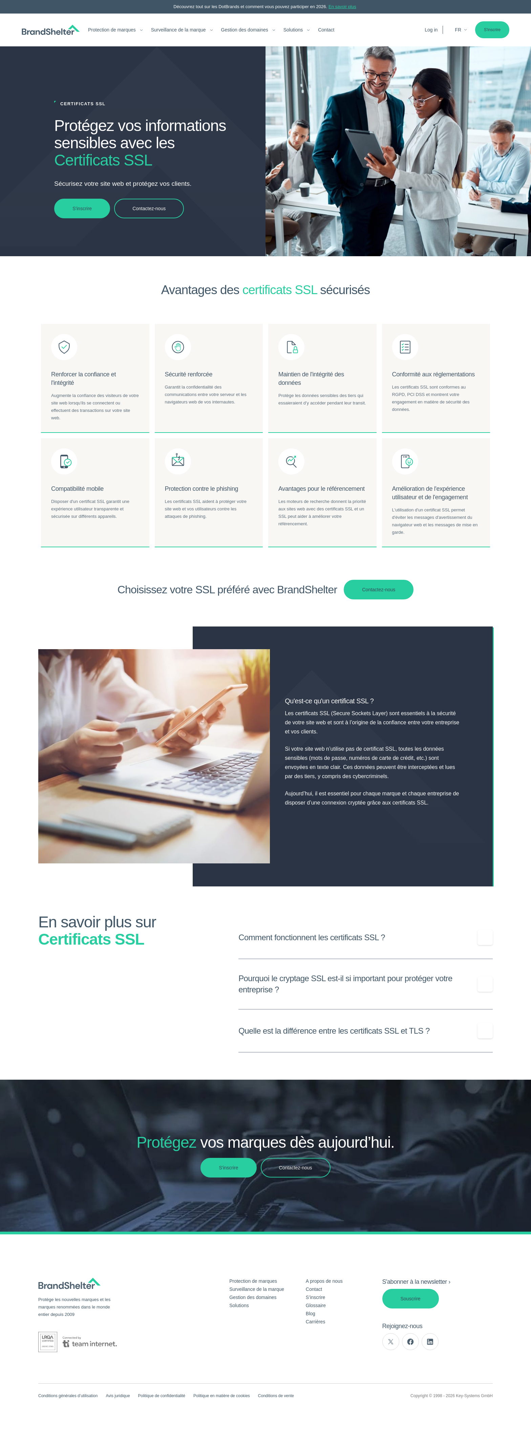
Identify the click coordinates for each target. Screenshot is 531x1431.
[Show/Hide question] (485, 937)
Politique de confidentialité (161, 1395)
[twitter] (390, 1341)
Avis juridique (118, 1395)
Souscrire (411, 1298)
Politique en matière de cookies (221, 1395)
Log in (431, 29)
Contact (326, 29)
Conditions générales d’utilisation (68, 1395)
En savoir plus (342, 6)
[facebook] (410, 1341)
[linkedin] (430, 1341)
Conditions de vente (276, 1395)
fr (461, 29)
